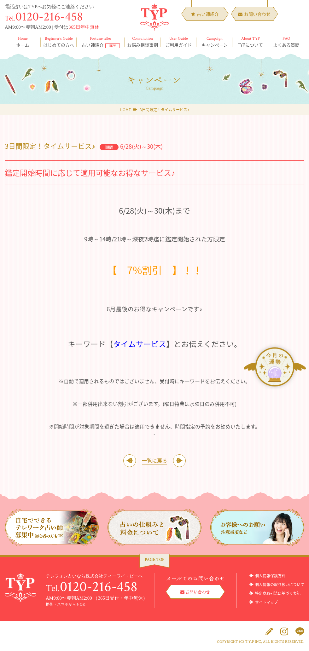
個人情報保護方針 (270, 576)
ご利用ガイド (178, 42)
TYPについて (250, 42)
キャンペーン (214, 42)
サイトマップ (266, 602)
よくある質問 (286, 42)
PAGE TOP (154, 559)
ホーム (23, 42)
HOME (125, 109)
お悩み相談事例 (142, 42)
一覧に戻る (154, 460)
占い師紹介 (101, 42)
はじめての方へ (59, 42)
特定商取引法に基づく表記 (277, 593)
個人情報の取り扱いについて (279, 584)
